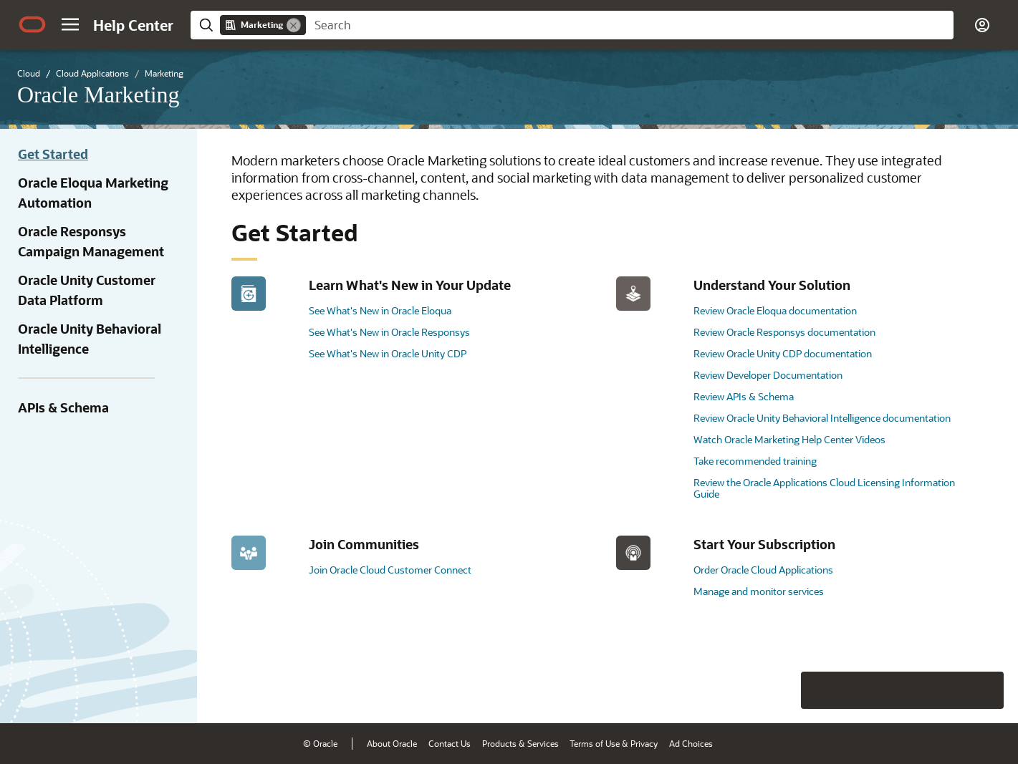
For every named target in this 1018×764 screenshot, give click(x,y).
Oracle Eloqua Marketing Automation (93, 192)
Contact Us (449, 743)
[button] (70, 24)
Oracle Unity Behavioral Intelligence (89, 338)
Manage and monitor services (758, 591)
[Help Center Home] (133, 25)
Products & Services (520, 743)
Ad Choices (691, 743)
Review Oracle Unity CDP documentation (782, 353)
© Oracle (320, 743)
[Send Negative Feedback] (948, 690)
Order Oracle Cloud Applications (763, 569)
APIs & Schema (63, 407)
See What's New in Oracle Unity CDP (387, 353)
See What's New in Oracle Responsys (389, 332)
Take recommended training (755, 461)
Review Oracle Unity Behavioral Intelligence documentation (822, 418)
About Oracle (392, 743)
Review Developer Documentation (767, 375)
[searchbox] (629, 25)
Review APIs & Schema (743, 396)
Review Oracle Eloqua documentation (775, 310)
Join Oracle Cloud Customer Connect (390, 569)
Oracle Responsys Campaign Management (91, 241)
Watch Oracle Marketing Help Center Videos (789, 439)
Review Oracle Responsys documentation (784, 332)
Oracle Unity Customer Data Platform (86, 290)
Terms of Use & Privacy (614, 743)
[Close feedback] (785, 690)
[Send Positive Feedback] (985, 690)
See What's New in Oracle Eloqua (380, 310)
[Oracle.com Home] (32, 24)
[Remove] (294, 25)
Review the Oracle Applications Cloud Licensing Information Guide (824, 488)
